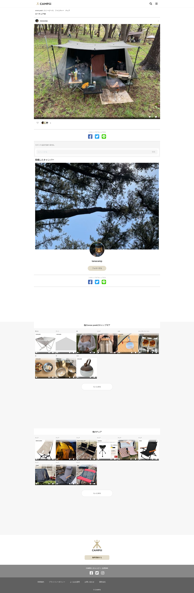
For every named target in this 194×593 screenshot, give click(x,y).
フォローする (97, 268)
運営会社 (102, 582)
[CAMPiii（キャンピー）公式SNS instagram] (102, 573)
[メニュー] (156, 3)
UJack (140, 440)
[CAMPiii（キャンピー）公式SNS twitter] (97, 573)
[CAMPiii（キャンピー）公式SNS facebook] (91, 573)
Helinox (58, 440)
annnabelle (120, 440)
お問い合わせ (89, 582)
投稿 (153, 152)
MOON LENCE (39, 440)
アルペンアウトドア (81, 440)
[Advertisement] (97, 304)
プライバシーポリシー (57, 582)
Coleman (100, 440)
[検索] (151, 3)
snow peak (38, 334)
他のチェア (97, 432)
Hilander (58, 465)
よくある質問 (75, 582)
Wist (78, 465)
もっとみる (97, 387)
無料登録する (97, 557)
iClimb (37, 465)
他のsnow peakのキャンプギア (97, 325)
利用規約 (41, 582)
